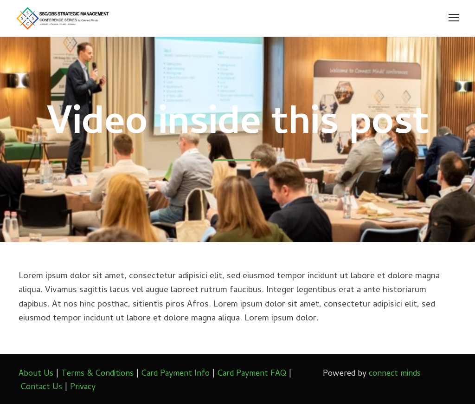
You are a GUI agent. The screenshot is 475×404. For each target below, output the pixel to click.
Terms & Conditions (97, 374)
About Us (36, 374)
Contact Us (41, 387)
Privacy (83, 387)
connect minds (395, 374)
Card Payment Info (175, 374)
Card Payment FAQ (252, 374)
